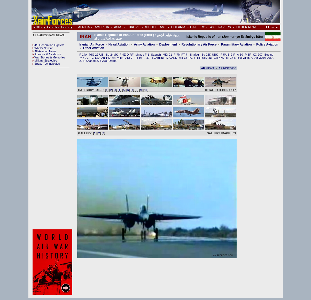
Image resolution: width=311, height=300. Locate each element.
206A (270, 57)
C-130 (95, 57)
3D (210, 57)
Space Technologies (46, 63)
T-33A (138, 57)
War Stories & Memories (49, 57)
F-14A (83, 54)
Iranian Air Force (91, 44)
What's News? (42, 48)
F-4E (123, 54)
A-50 (240, 54)
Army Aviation (144, 44)
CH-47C (219, 57)
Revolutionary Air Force (199, 44)
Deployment (168, 44)
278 (104, 60)
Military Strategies (45, 60)
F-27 (147, 57)
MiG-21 (167, 54)
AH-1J (183, 57)
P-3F (248, 54)
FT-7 (184, 54)
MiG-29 (93, 54)
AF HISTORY (227, 68)
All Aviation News (44, 51)
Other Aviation (93, 48)
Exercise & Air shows (47, 54)
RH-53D (202, 57)
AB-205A (260, 57)
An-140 (105, 57)
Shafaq (195, 54)
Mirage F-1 (142, 54)
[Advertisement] (171, 12)
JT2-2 (129, 57)
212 (81, 60)
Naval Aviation (119, 44)
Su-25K (206, 54)
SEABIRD (158, 57)
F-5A (224, 54)
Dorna (112, 60)
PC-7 (192, 57)
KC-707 (257, 54)
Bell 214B (244, 57)
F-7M (177, 54)
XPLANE (171, 57)
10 (145, 90)
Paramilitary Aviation (236, 44)
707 (87, 57)
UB (101, 54)
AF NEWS (207, 68)
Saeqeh (156, 54)
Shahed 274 (93, 60)
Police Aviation (267, 44)
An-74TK (117, 57)
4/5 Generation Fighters (49, 45)
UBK (215, 54)
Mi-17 (229, 57)
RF (132, 54)
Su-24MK (112, 54)
